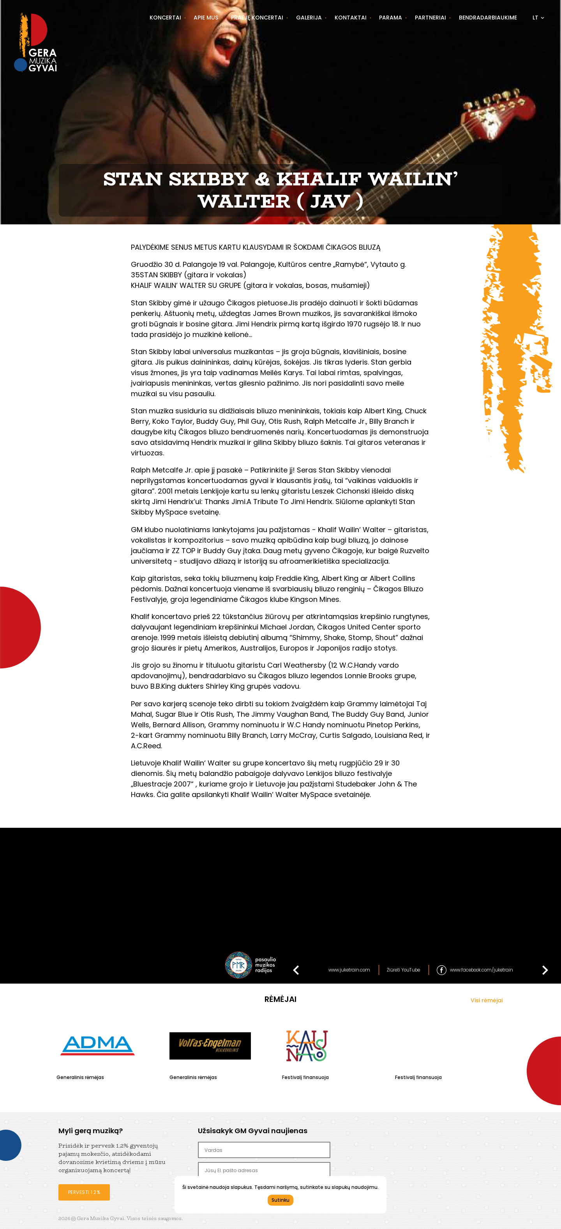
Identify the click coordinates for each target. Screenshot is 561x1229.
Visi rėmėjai (487, 1000)
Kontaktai (351, 17)
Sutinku (280, 1200)
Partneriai (430, 17)
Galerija (309, 17)
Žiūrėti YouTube (403, 970)
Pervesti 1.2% (84, 1192)
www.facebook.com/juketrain (481, 970)
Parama (390, 17)
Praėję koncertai (257, 17)
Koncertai (165, 17)
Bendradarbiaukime (488, 17)
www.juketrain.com (349, 970)
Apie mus (206, 17)
